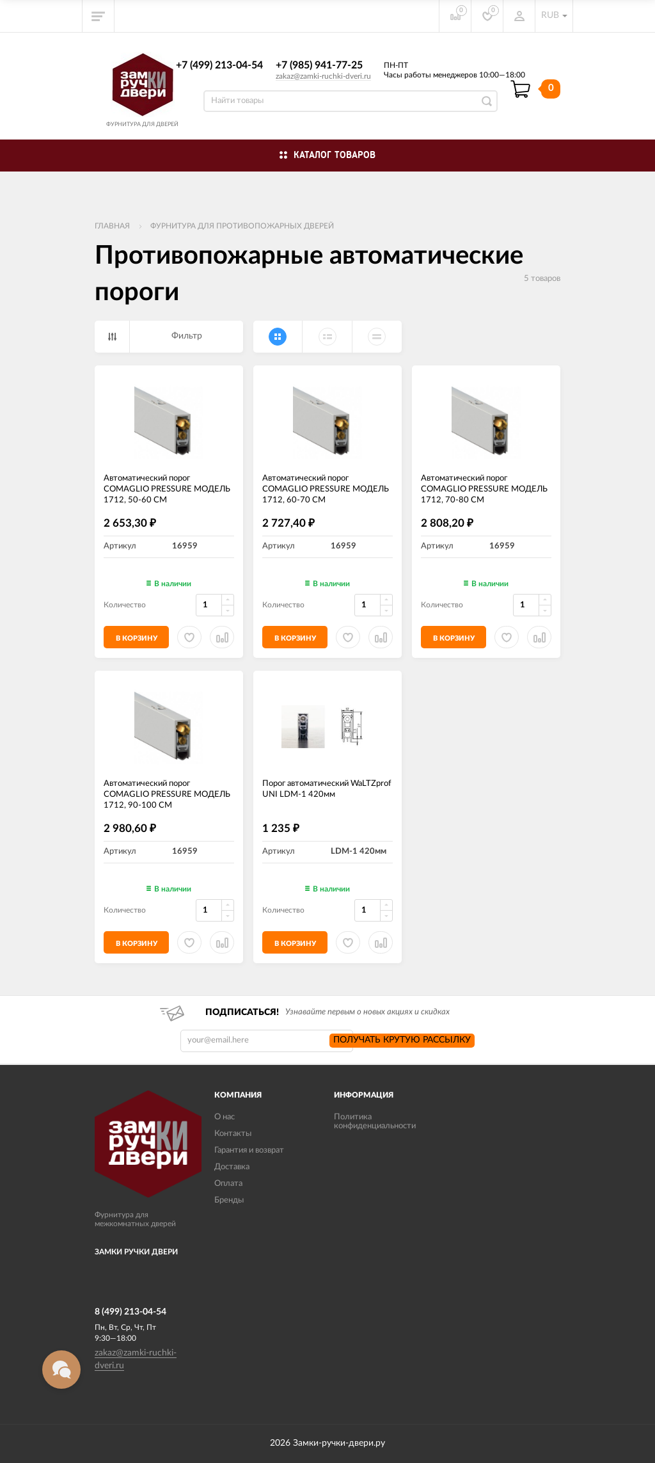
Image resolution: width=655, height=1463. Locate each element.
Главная (112, 226)
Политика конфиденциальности (375, 1121)
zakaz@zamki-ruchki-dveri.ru (323, 76)
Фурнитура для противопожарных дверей (242, 226)
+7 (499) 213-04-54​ (219, 65)
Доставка (231, 1167)
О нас (224, 1117)
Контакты (232, 1134)
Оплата (228, 1183)
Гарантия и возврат (249, 1150)
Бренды (229, 1200)
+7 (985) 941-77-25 (319, 65)
